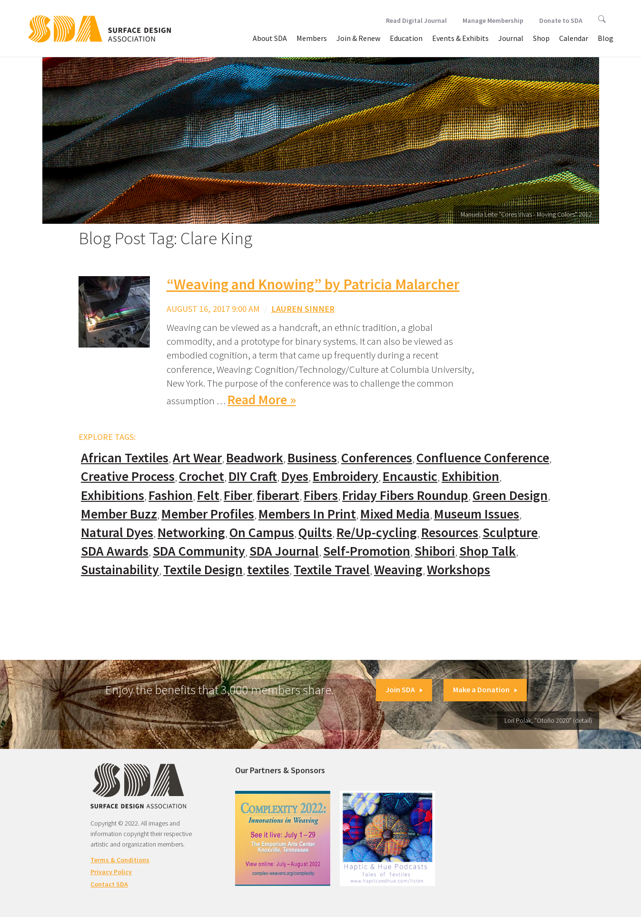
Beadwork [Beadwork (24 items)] (254, 457)
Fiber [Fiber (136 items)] (238, 495)
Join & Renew (358, 38)
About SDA (270, 38)
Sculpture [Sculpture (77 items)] (510, 532)
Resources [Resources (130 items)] (449, 532)
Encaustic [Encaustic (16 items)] (410, 476)
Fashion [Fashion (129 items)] (170, 495)
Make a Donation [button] (485, 689)
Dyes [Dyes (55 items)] (294, 476)
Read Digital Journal (416, 20)
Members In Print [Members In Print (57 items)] (307, 514)
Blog (605, 38)
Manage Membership (493, 20)
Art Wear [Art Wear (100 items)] (197, 457)
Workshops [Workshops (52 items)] (458, 569)
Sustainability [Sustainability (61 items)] (120, 569)
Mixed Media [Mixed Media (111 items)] (395, 514)
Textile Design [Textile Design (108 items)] (203, 569)
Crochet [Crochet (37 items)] (201, 476)
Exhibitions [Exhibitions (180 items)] (112, 495)
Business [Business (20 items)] (312, 457)
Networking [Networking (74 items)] (191, 532)
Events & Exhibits (460, 38)
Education (406, 38)
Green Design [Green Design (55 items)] (510, 495)
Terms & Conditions (119, 860)
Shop (541, 38)
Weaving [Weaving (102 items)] (398, 569)
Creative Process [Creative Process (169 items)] (128, 476)
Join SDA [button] (404, 689)
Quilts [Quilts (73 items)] (315, 532)
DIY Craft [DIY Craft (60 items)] (252, 476)
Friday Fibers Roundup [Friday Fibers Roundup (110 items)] (405, 495)
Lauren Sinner (303, 308)
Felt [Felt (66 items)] (208, 495)
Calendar (573, 38)
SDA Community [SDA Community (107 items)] (199, 551)
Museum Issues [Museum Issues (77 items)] (476, 514)
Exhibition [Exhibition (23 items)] (470, 476)
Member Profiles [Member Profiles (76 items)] (207, 514)
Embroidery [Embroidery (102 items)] (345, 476)
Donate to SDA (560, 20)
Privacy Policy (111, 871)
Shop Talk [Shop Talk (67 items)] (487, 551)
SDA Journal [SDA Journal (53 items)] (284, 551)
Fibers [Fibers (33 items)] (321, 495)
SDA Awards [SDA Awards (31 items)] (114, 551)
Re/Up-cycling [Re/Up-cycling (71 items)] (376, 532)
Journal (510, 38)
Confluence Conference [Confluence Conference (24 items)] (482, 457)
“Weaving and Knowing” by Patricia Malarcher (313, 284)
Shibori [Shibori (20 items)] (434, 551)
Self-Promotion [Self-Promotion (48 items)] (366, 551)
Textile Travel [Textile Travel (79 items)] (332, 569)
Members (311, 38)
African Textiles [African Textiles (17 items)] (124, 457)
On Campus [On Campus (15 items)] (261, 532)
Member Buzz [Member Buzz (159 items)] (119, 514)
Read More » (261, 399)
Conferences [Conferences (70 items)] (376, 457)
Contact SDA (109, 884)
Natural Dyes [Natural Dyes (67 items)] (117, 532)
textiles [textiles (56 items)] (268, 569)
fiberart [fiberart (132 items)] (277, 495)
